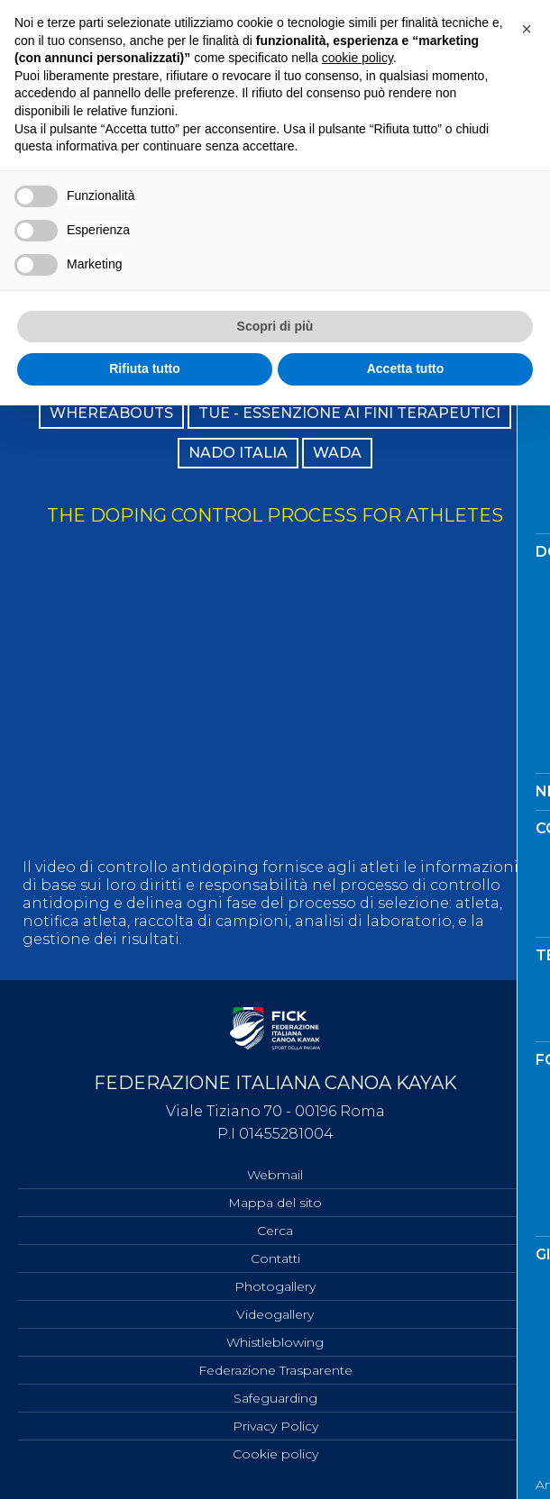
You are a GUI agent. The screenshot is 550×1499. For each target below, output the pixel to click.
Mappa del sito (275, 1203)
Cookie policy (275, 1454)
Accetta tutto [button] (406, 368)
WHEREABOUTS (111, 413)
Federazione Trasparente (275, 1370)
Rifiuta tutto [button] (144, 368)
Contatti (275, 1258)
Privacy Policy (275, 1426)
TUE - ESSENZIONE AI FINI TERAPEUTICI (349, 413)
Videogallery (275, 1314)
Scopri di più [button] (275, 326)
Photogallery (275, 1286)
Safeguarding (275, 1398)
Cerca (275, 1230)
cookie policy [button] (357, 57)
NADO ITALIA (238, 452)
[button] (526, 28)
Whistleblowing (275, 1342)
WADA (337, 452)
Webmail (275, 1175)
